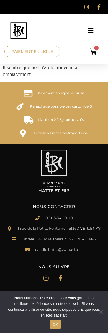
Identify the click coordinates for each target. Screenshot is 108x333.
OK (55, 324)
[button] (92, 30)
